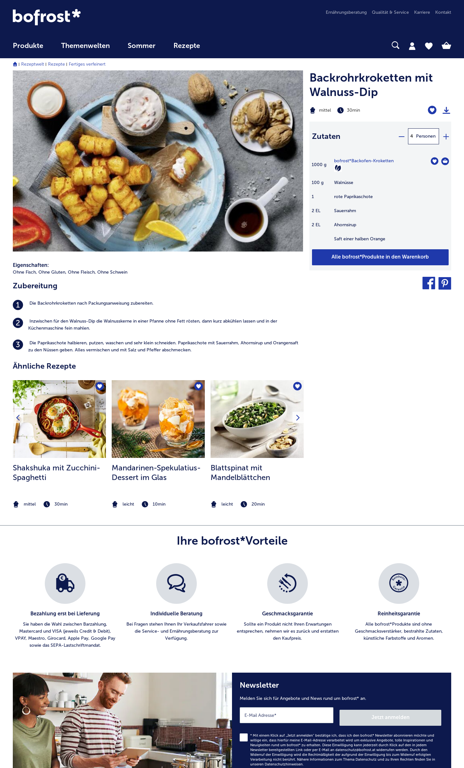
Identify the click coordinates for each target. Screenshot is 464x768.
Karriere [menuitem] (422, 12)
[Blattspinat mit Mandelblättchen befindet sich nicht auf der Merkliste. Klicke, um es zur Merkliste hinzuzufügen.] (296, 212)
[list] (232, 431)
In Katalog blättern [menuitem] (148, 649)
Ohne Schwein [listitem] (112, 97)
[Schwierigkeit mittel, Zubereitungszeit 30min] (355, 110)
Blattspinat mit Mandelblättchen (240, 297)
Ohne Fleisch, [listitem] (82, 97)
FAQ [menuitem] (17, 649)
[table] (380, 203)
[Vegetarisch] (338, 168)
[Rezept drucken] (446, 110)
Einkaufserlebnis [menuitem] (377, 649)
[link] (78, 17)
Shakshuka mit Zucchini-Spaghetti (56, 297)
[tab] (412, 45)
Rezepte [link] (186, 45)
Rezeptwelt (32, 64)
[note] (59, 330)
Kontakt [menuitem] (443, 12)
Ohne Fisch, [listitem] (25, 97)
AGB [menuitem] (249, 649)
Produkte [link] (28, 45)
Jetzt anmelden (414, 540)
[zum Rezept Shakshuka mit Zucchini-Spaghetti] (59, 244)
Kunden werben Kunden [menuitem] (153, 690)
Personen (426, 136)
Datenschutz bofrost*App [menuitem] (271, 680)
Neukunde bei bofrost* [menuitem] (384, 659)
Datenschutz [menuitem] (258, 670)
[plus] (446, 136)
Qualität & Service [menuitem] (390, 12)
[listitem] (158, 130)
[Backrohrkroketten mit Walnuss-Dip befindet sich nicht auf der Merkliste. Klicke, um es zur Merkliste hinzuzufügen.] (432, 110)
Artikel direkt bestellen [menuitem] (152, 629)
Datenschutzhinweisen (284, 587)
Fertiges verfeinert (87, 64)
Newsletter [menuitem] (140, 680)
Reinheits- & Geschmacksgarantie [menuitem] (395, 639)
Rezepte (56, 64)
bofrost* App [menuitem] (142, 639)
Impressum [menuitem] (256, 659)
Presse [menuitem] (252, 639)
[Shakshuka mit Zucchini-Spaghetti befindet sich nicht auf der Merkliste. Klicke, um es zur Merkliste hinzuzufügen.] (99, 212)
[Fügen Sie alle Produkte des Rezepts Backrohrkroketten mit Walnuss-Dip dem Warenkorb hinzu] (380, 257)
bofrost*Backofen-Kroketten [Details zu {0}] (364, 161)
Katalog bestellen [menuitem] (147, 659)
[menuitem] (28, 48)
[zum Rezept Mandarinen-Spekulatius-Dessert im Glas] (158, 244)
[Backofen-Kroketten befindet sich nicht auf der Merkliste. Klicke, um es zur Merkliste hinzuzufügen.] (434, 161)
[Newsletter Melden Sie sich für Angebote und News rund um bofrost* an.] (341, 551)
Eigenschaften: (31, 91)
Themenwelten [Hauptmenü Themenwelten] (85, 45)
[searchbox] (222, 45)
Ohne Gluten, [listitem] (52, 97)
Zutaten (326, 136)
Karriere (253, 629)
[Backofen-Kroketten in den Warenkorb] (445, 161)
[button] (428, 283)
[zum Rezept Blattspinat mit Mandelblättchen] (257, 244)
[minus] (401, 136)
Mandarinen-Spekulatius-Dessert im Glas (156, 297)
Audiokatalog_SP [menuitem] (146, 670)
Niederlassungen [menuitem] (30, 629)
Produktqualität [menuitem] (377, 629)
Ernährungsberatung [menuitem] (346, 12)
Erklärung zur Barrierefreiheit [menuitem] (274, 690)
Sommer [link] (142, 45)
